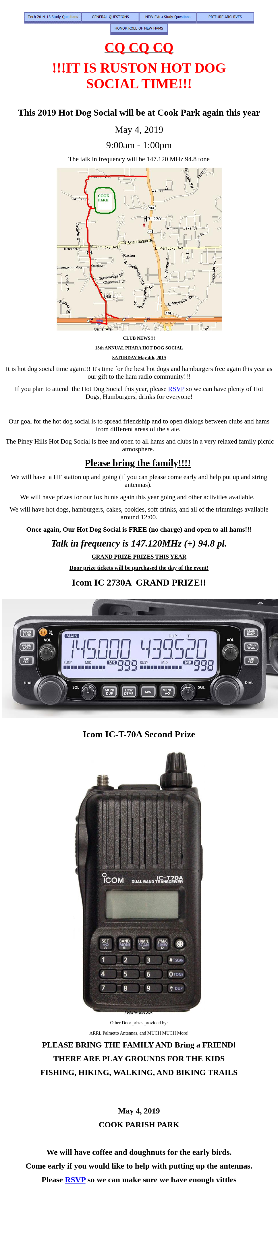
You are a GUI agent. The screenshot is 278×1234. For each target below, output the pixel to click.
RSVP (176, 388)
